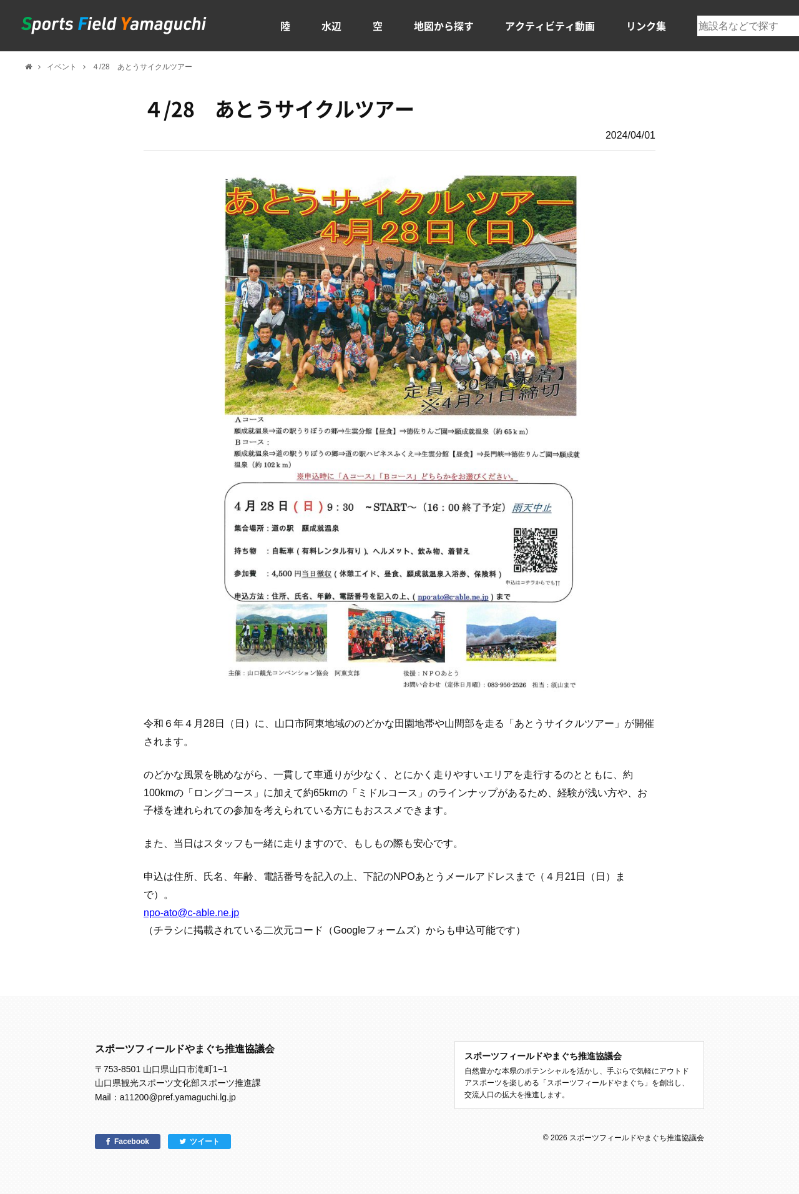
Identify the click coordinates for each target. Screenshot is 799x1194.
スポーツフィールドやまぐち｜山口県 (114, 25)
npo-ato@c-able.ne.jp (191, 912)
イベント (62, 66)
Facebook (131, 1141)
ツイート (205, 1141)
